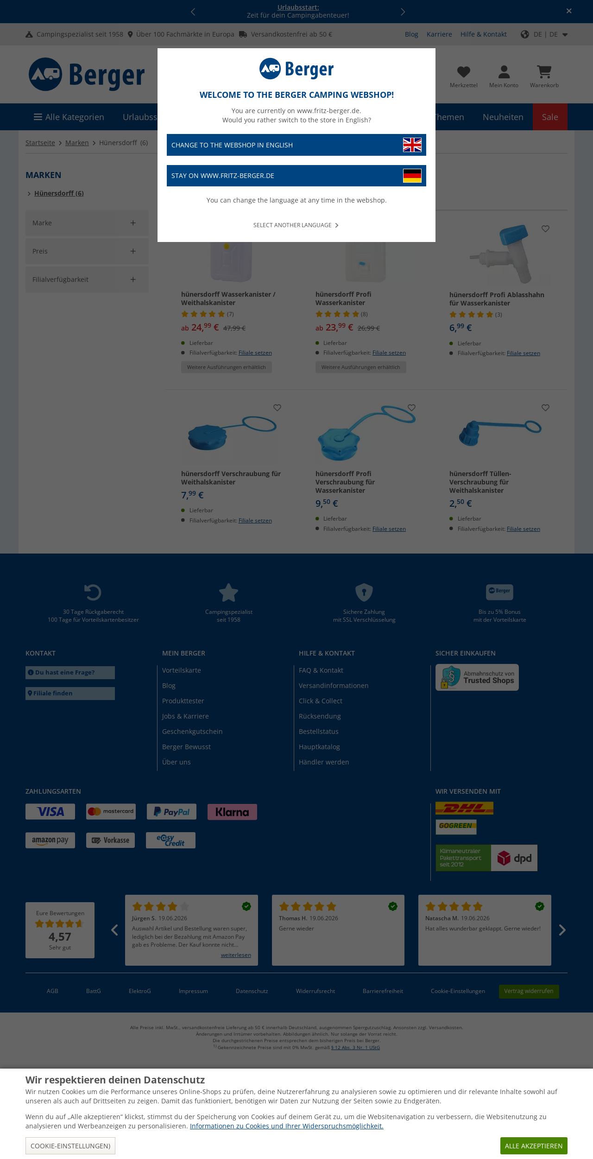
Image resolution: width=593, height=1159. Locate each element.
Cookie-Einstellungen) (70, 1145)
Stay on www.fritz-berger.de (296, 176)
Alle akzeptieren (534, 1145)
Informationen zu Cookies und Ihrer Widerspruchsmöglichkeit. (287, 1125)
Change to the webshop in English (296, 145)
